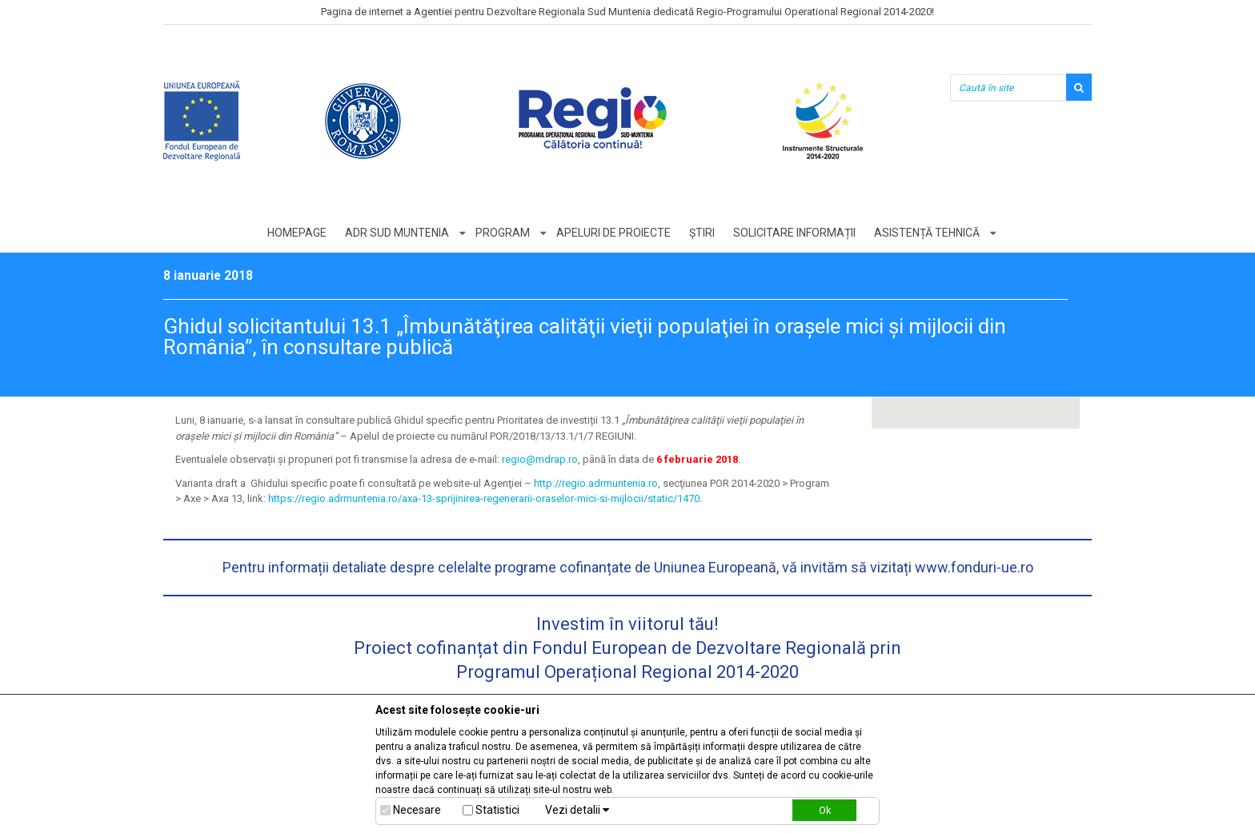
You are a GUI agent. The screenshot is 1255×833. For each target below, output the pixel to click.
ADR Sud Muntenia (397, 232)
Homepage (297, 232)
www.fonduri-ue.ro (974, 567)
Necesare (417, 809)
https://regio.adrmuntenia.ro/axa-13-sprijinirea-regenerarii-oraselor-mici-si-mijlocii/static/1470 (484, 498)
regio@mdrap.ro (540, 459)
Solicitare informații (794, 232)
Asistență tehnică (927, 232)
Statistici (497, 809)
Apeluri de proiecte (613, 232)
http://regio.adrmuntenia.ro (596, 483)
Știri (702, 232)
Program (502, 232)
